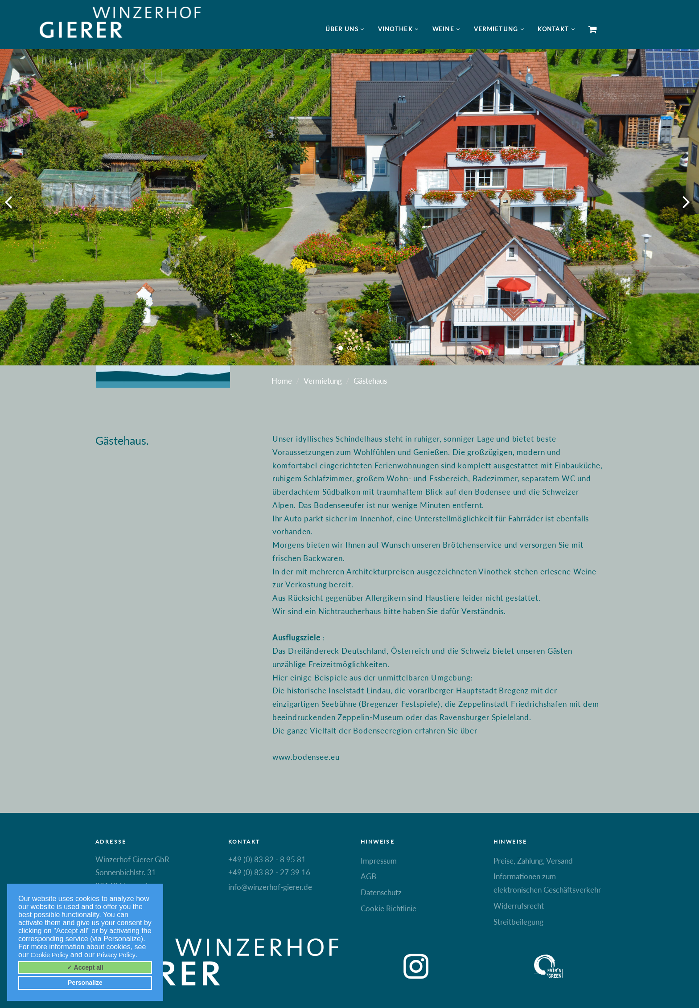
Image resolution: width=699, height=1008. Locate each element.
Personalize (85, 982)
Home (281, 380)
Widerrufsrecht (518, 905)
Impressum (379, 860)
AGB (368, 876)
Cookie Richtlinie (388, 908)
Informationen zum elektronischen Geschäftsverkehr (547, 883)
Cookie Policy (50, 955)
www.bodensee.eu (306, 757)
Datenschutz (381, 892)
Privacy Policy (116, 955)
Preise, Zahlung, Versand (533, 860)
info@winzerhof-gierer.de (270, 887)
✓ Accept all (85, 967)
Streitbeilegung (518, 921)
